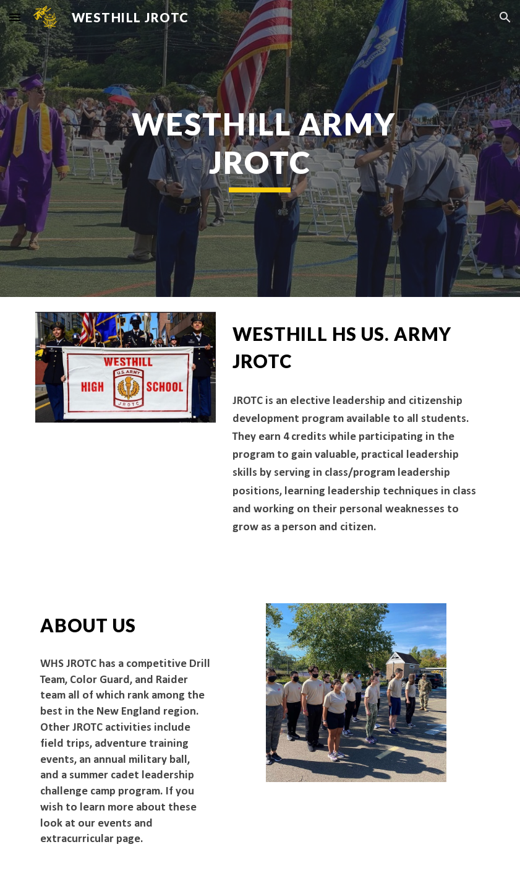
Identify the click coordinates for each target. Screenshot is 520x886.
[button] (15, 17)
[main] (259, 148)
